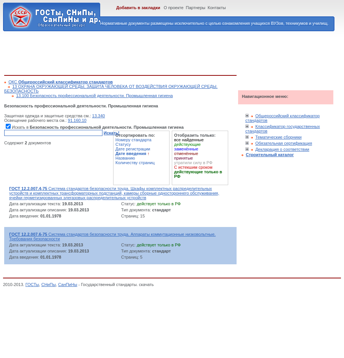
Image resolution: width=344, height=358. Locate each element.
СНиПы (48, 284)
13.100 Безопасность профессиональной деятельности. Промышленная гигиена (94, 95)
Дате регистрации (132, 149)
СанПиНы (67, 284)
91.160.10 (77, 120)
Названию (125, 158)
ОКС (60, 82)
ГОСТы (32, 284)
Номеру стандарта (133, 139)
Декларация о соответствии (282, 149)
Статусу (123, 144)
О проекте (174, 7)
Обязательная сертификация (283, 143)
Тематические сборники (278, 137)
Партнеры (195, 7)
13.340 (98, 115)
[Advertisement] (143, 52)
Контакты (217, 7)
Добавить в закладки (138, 7)
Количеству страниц (135, 162)
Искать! (111, 133)
